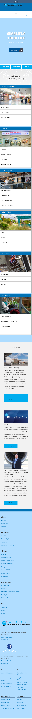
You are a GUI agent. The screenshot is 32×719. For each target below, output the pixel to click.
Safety (3, 567)
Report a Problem (6, 705)
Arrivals (3, 526)
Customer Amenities (7, 563)
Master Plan (4, 588)
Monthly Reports (6, 595)
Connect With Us (6, 570)
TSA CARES (4, 284)
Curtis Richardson (6, 683)
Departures (4, 523)
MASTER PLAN (5, 196)
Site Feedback (21, 708)
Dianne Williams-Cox (7, 686)
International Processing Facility (10, 591)
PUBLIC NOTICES (5, 326)
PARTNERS (4, 242)
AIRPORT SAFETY (5, 117)
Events (3, 610)
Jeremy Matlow (5, 676)
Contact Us (4, 639)
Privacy (19, 699)
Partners (3, 613)
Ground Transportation (7, 560)
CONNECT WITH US (6, 164)
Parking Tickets (5, 702)
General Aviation (6, 557)
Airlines (3, 520)
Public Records (21, 705)
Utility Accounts (5, 699)
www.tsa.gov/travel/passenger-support (15, 438)
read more (10, 446)
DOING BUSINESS (5, 191)
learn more (16, 50)
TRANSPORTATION (6, 154)
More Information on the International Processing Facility (15, 398)
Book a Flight (5, 539)
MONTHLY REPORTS (6, 200)
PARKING (3, 149)
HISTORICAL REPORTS (7, 206)
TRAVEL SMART (5, 107)
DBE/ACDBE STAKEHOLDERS (9, 321)
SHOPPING (4, 279)
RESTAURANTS (5, 274)
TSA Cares (4, 542)
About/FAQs (4, 576)
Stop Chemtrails (5, 573)
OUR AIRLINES (5, 112)
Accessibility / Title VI (7, 545)
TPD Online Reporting (7, 708)
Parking (3, 554)
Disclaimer (20, 702)
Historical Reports (6, 598)
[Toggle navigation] (16, 14)
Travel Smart (5, 536)
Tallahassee (4, 607)
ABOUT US (4, 159)
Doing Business (5, 585)
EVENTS (3, 237)
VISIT (2, 232)
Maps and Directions (7, 637)
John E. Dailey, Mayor (7, 673)
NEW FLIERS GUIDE (6, 316)
